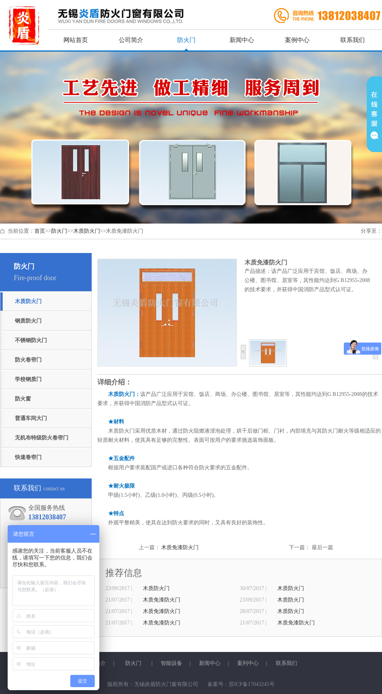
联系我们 (352, 40)
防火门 (186, 40)
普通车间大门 (31, 418)
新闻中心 (242, 40)
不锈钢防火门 (31, 340)
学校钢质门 (28, 379)
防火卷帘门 (28, 360)
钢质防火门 (28, 321)
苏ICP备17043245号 (252, 684)
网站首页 (75, 40)
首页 (39, 231)
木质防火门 (86, 231)
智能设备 (171, 663)
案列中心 (248, 663)
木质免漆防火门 (180, 547)
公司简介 (131, 40)
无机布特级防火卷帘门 (41, 438)
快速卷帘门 (28, 457)
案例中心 (297, 40)
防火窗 (23, 399)
